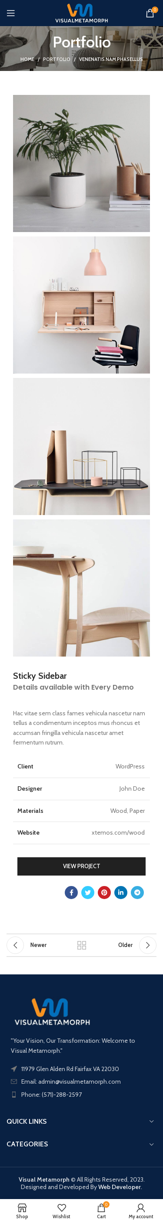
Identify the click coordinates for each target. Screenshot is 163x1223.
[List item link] (81, 1094)
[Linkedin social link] (120, 892)
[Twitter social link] (87, 892)
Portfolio (56, 59)
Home (27, 59)
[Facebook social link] (71, 892)
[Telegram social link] (137, 892)
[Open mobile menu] (11, 13)
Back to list (82, 945)
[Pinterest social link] (104, 892)
